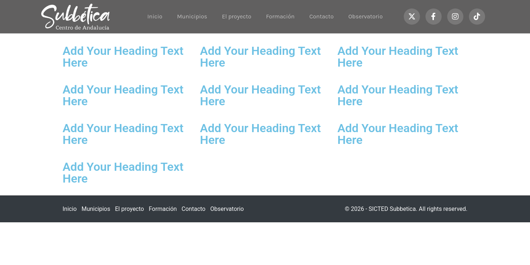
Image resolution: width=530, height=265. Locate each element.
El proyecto (236, 16)
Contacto (321, 16)
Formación (280, 16)
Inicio (154, 16)
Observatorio (366, 16)
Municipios (192, 16)
